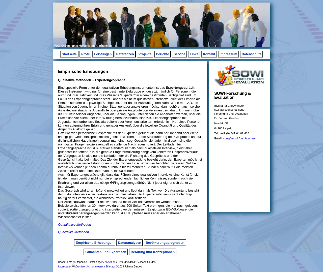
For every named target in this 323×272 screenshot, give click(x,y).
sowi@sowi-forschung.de (239, 138)
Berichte (162, 54)
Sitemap (110, 266)
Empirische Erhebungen (95, 243)
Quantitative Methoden (74, 224)
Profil (85, 54)
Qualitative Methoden (73, 232)
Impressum (228, 54)
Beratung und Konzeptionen (153, 252)
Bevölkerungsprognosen (165, 243)
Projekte (145, 54)
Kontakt (209, 54)
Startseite (69, 54)
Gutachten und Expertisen (105, 252)
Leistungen (103, 54)
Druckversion (80, 266)
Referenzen (125, 54)
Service (179, 54)
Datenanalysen (129, 243)
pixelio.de (110, 262)
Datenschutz (251, 54)
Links (194, 54)
